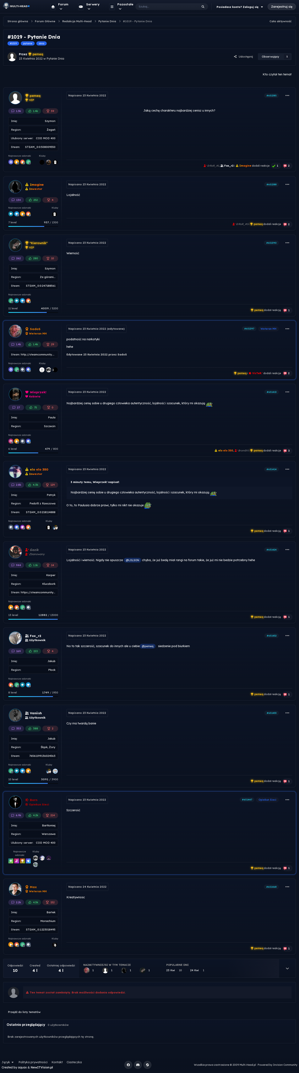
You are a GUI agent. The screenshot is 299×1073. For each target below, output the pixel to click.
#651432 (272, 635)
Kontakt (57, 1062)
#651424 (271, 549)
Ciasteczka (74, 1062)
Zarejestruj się (281, 7)
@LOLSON (132, 560)
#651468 (271, 886)
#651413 (272, 392)
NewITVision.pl (42, 1067)
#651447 (247, 799)
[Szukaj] (162, 6)
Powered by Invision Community (277, 1064)
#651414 (271, 469)
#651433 (272, 713)
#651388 (271, 184)
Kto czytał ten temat (277, 74)
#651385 (271, 95)
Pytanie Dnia (55, 58)
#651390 (271, 242)
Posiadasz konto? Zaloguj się (240, 7)
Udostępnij (243, 56)
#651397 (249, 328)
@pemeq (147, 646)
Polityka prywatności (33, 1062)
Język (8, 1062)
